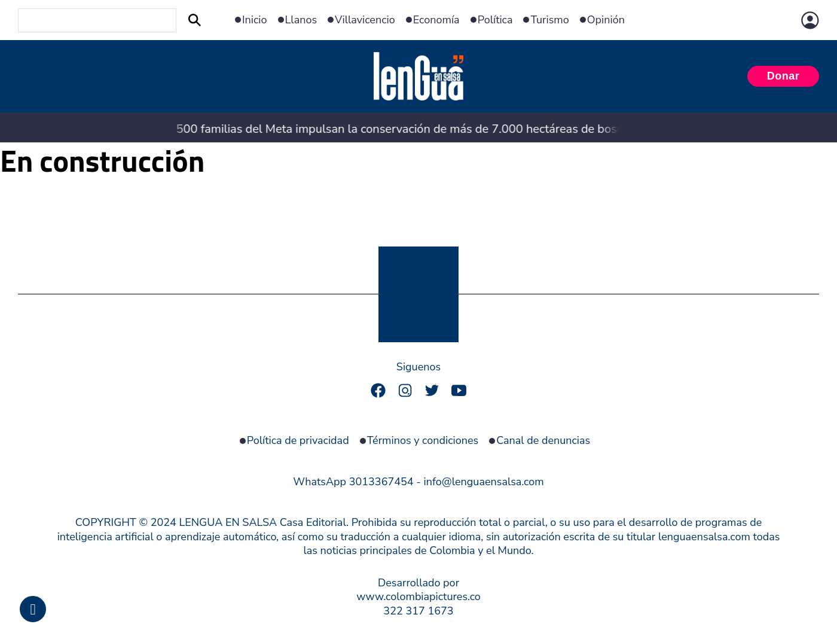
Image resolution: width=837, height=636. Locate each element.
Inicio (254, 20)
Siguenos (418, 367)
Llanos (301, 20)
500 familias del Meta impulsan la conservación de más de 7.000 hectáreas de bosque (389, 129)
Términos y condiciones (423, 441)
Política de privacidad (298, 441)
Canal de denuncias (543, 441)
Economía (436, 20)
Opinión (606, 20)
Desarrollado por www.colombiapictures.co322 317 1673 (418, 597)
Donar (783, 76)
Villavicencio (365, 20)
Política (495, 20)
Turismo (549, 20)
